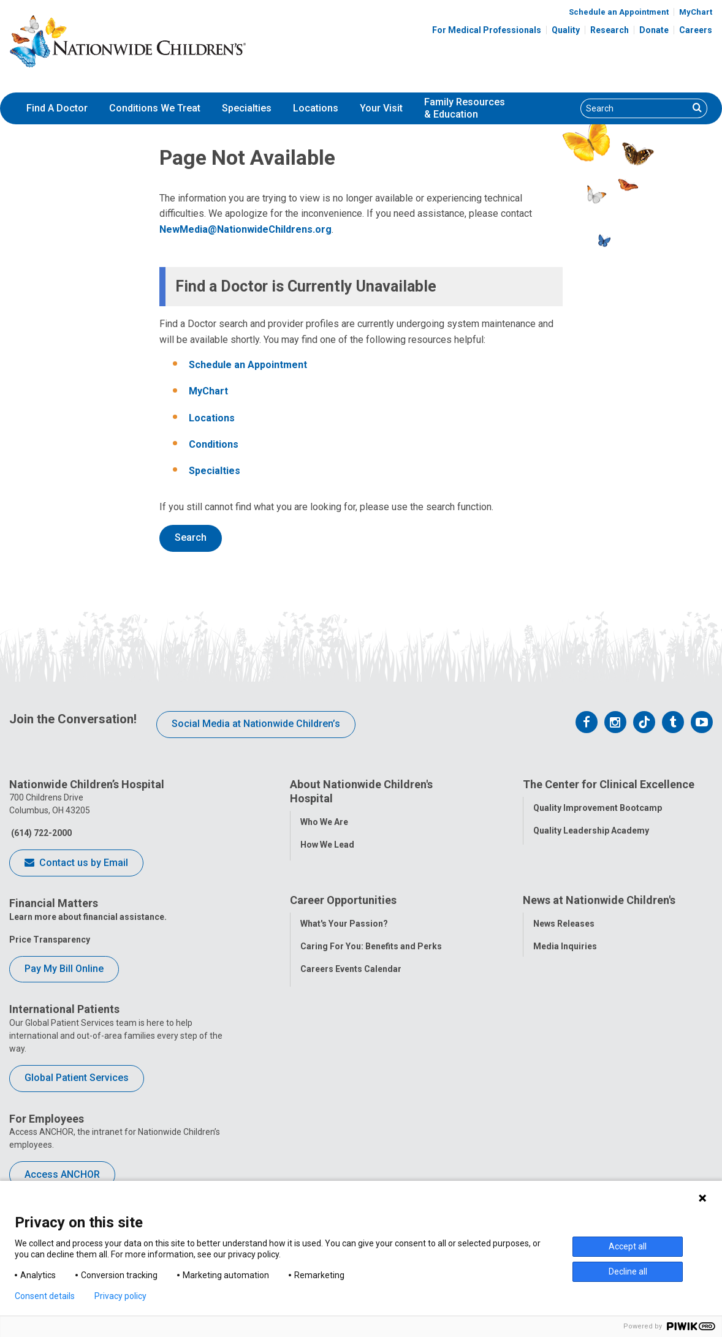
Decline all (628, 1271)
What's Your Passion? (344, 974)
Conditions (213, 444)
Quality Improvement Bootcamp (597, 807)
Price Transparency (49, 939)
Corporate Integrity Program (359, 889)
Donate (654, 30)
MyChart (695, 12)
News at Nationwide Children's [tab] (599, 950)
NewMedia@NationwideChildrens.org (245, 229)
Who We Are (324, 821)
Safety (546, 875)
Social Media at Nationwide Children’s (256, 723)
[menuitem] (57, 108)
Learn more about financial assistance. (88, 917)
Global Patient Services (77, 1077)
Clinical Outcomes (570, 852)
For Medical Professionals (486, 30)
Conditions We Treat (154, 108)
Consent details (45, 1296)
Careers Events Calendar (350, 1019)
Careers (695, 30)
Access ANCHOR (62, 1174)
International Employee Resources (370, 1042)
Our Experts (556, 1064)
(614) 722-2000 (40, 833)
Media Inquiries (565, 996)
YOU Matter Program (343, 1064)
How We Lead (327, 844)
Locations (315, 108)
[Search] (634, 108)
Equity (545, 898)
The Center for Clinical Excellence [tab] (608, 784)
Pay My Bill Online (64, 968)
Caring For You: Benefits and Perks (371, 996)
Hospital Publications (577, 1042)
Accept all (628, 1246)
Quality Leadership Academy (591, 830)
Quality (566, 30)
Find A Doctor (57, 108)
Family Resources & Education (464, 108)
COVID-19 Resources (343, 1110)
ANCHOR (318, 1087)
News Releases (564, 974)
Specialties (247, 108)
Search (191, 537)
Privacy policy (120, 1296)
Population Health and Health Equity (373, 867)
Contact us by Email (76, 863)
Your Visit (381, 108)
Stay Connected (565, 1019)
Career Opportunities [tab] (343, 950)
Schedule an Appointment (619, 12)
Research (609, 30)
